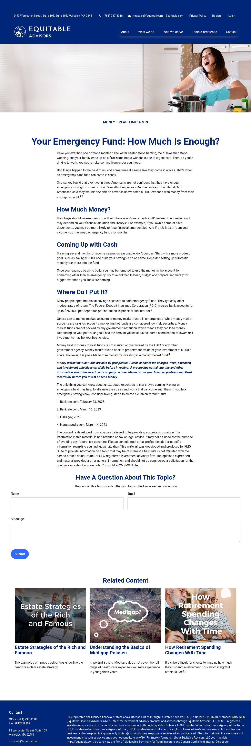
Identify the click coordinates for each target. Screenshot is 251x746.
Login (231, 3)
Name (15, 482)
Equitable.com (175, 3)
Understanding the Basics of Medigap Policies (120, 638)
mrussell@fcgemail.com (145, 3)
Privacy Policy (197, 3)
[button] (125, 19)
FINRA (234, 705)
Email (131, 482)
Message (17, 507)
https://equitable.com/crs (82, 729)
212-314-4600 (208, 705)
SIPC (242, 705)
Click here (73, 737)
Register (217, 3)
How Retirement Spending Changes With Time (193, 638)
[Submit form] (20, 542)
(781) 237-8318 (111, 3)
